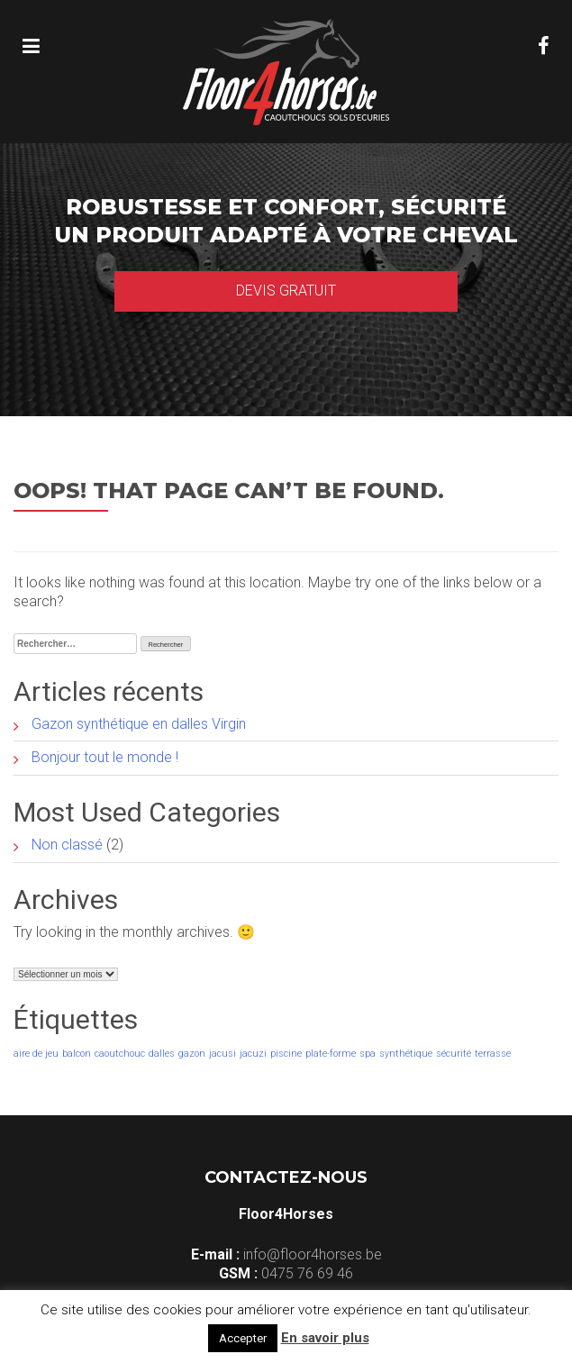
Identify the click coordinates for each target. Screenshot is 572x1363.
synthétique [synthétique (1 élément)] (405, 1053)
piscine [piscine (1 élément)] (286, 1053)
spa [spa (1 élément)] (367, 1053)
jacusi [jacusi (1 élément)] (222, 1053)
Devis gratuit (286, 290)
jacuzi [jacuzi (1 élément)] (253, 1053)
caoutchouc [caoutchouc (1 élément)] (120, 1053)
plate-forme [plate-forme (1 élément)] (330, 1053)
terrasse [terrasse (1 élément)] (493, 1053)
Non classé (67, 844)
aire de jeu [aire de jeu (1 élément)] (36, 1053)
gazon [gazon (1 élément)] (191, 1053)
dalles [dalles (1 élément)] (162, 1053)
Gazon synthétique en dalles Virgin (139, 723)
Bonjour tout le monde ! (105, 757)
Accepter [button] (243, 1338)
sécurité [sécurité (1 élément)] (453, 1053)
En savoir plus (325, 1338)
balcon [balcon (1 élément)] (76, 1053)
